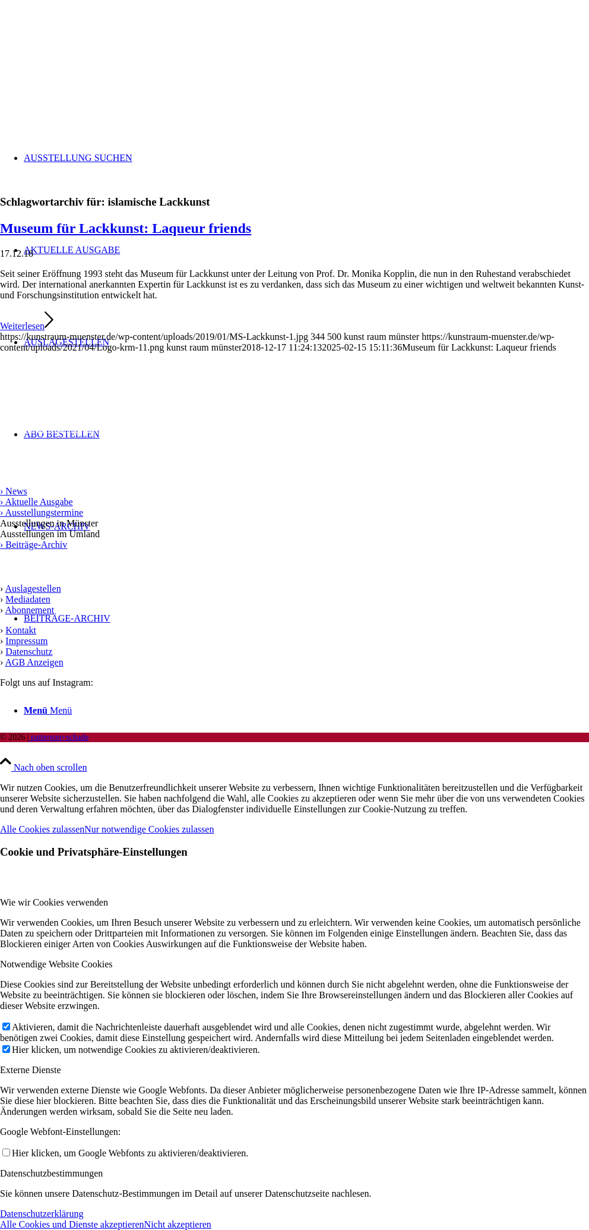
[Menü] (48, 710)
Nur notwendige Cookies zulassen (149, 829)
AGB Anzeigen (34, 662)
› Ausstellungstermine (41, 512)
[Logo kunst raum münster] (89, 56)
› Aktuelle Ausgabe (36, 502)
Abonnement (29, 610)
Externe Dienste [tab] (30, 1070)
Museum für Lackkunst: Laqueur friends (125, 228)
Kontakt (20, 630)
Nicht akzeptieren (177, 1224)
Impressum (26, 641)
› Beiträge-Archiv (33, 545)
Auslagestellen (33, 589)
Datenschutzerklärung (41, 1214)
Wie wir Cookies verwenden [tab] (54, 902)
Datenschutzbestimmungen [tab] (51, 1173)
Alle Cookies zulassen (42, 829)
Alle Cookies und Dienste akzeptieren (72, 1224)
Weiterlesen (26, 326)
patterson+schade (58, 737)
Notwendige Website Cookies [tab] (56, 964)
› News (13, 491)
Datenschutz (28, 651)
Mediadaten (27, 599)
